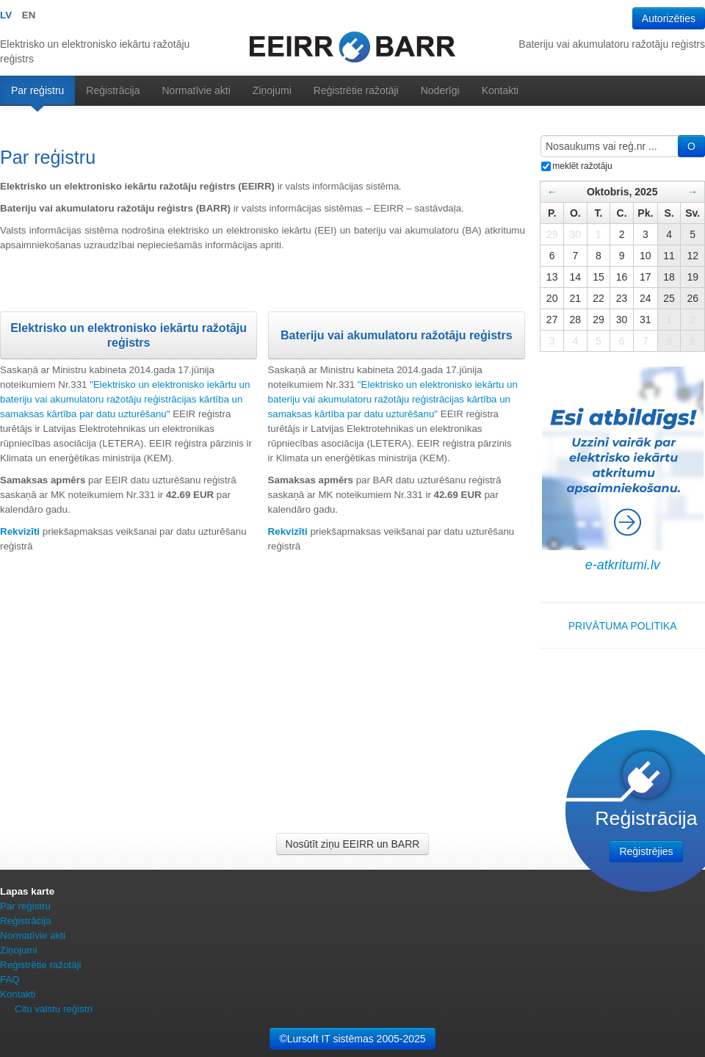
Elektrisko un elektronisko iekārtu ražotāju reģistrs (128, 335)
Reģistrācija (113, 90)
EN (29, 15)
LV (6, 15)
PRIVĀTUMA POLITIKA (622, 626)
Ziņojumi (272, 90)
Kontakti (500, 90)
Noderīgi (440, 90)
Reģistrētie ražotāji (356, 90)
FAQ (10, 979)
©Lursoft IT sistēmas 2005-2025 (352, 1039)
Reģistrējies (646, 851)
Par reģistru (37, 90)
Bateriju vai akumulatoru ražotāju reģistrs (397, 335)
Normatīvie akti (196, 90)
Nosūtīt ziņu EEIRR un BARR (353, 844)
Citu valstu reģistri (54, 1008)
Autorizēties (668, 18)
